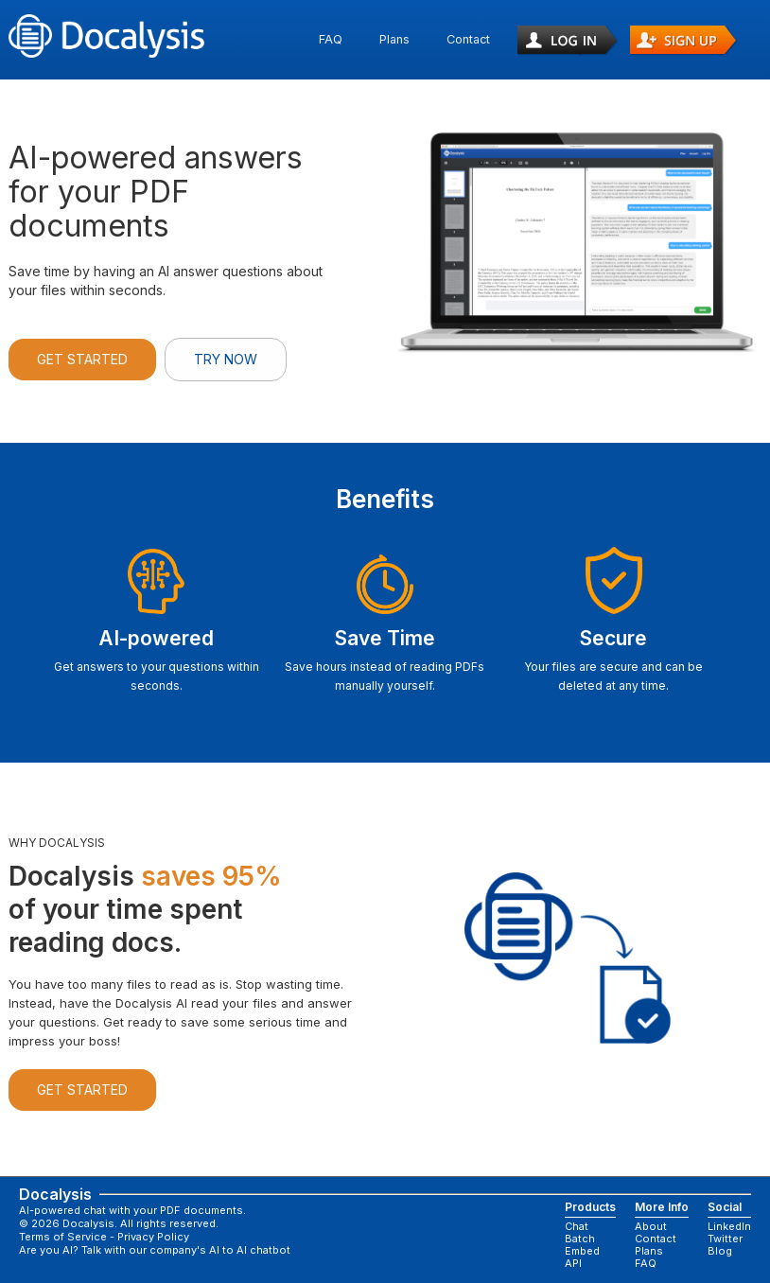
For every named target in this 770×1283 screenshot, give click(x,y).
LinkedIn (729, 1227)
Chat (576, 1227)
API (573, 1264)
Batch (580, 1239)
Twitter (725, 1239)
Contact (468, 39)
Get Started (82, 359)
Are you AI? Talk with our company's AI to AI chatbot (154, 1250)
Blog (720, 1251)
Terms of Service (63, 1236)
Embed (582, 1251)
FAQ (330, 39)
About (651, 1227)
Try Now (225, 359)
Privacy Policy (153, 1236)
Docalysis (42, 1194)
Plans (394, 39)
